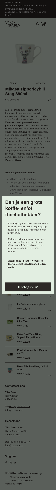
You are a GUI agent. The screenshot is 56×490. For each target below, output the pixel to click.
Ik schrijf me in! (28, 287)
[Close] (50, 199)
